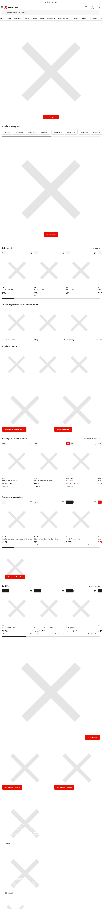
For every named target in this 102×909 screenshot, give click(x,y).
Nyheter (75, 18)
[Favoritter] (86, 7)
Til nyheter (96, 248)
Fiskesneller (32, 132)
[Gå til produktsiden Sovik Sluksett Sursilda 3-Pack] (49, 461)
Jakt (9, 18)
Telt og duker (58, 132)
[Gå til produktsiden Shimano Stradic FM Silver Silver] (81, 520)
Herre (27, 18)
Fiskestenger (19, 132)
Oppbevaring (71, 132)
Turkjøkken (44, 132)
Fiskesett (7, 132)
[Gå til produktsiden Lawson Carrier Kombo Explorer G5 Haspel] (49, 608)
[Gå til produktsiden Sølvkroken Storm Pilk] (81, 461)
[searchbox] (52, 12)
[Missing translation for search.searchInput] (3, 13)
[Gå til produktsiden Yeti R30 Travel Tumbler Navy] (81, 270)
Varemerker (93, 18)
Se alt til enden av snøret (92, 438)
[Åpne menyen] (2, 7)
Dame (35, 18)
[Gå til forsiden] (11, 7)
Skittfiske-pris (63, 18)
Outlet (83, 18)
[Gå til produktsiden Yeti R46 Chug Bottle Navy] (49, 270)
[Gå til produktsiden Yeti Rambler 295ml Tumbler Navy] (17, 270)
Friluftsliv (17, 18)
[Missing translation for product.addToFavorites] (30, 253)
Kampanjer (51, 18)
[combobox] (50, 12)
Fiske (2, 18)
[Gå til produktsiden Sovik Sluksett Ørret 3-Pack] (17, 461)
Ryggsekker (84, 132)
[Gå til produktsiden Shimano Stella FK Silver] (81, 608)
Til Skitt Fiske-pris (94, 586)
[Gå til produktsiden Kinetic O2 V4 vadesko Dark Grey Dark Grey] (49, 520)
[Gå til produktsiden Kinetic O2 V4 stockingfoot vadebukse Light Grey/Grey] (17, 520)
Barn (42, 18)
